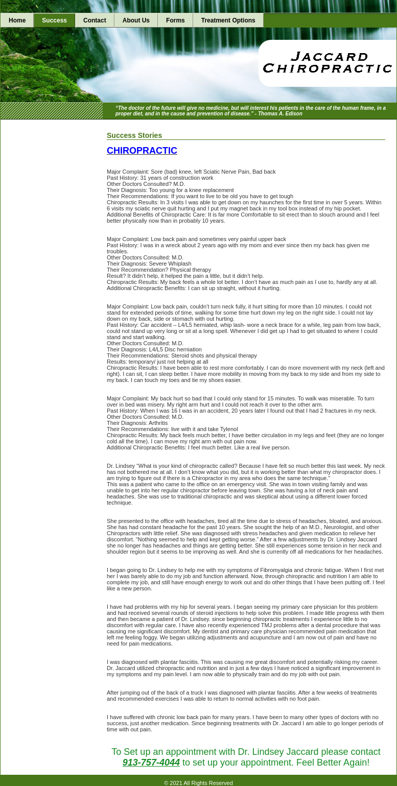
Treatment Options (228, 20)
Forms (175, 20)
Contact (94, 20)
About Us (136, 20)
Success (54, 20)
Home (17, 20)
